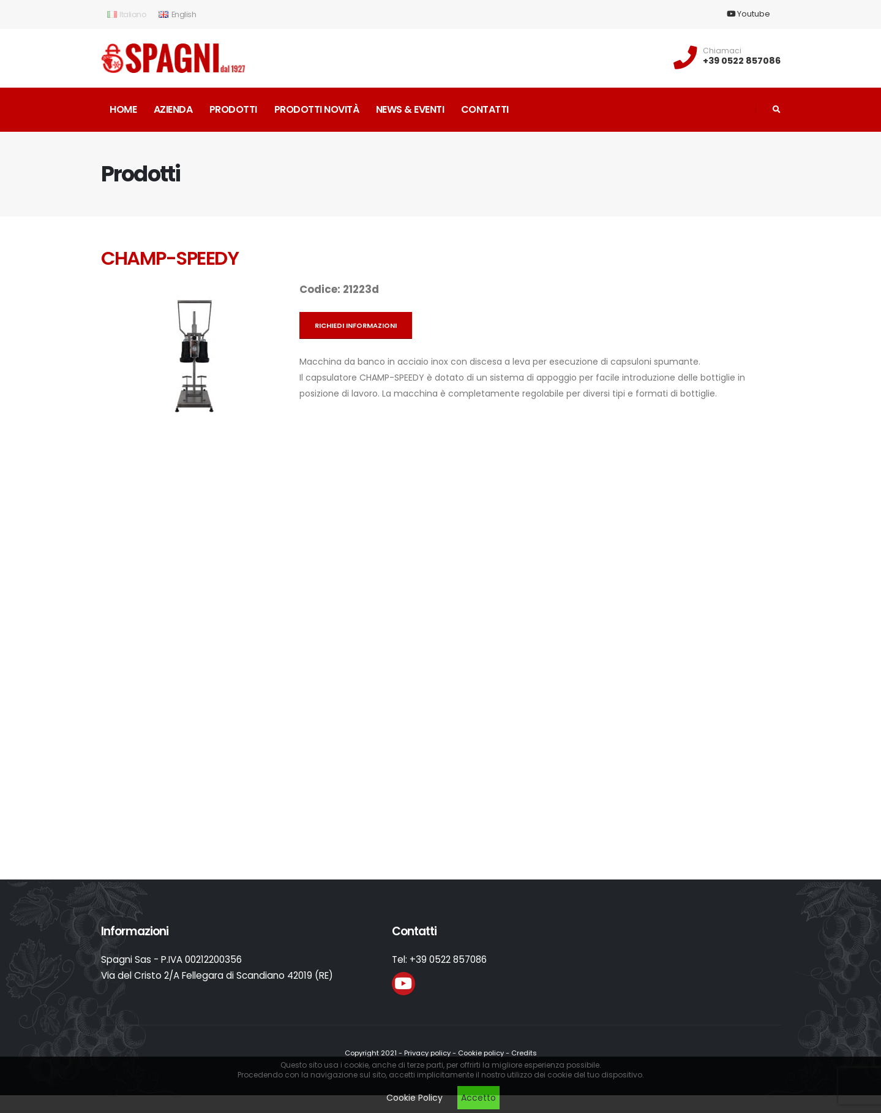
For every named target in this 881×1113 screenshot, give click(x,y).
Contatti (485, 109)
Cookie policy (481, 1053)
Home (123, 109)
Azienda (173, 109)
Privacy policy (427, 1053)
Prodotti (233, 109)
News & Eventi (410, 109)
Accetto (478, 1098)
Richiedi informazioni (356, 325)
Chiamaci (722, 51)
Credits (524, 1053)
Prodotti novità (316, 109)
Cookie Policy (414, 1098)
